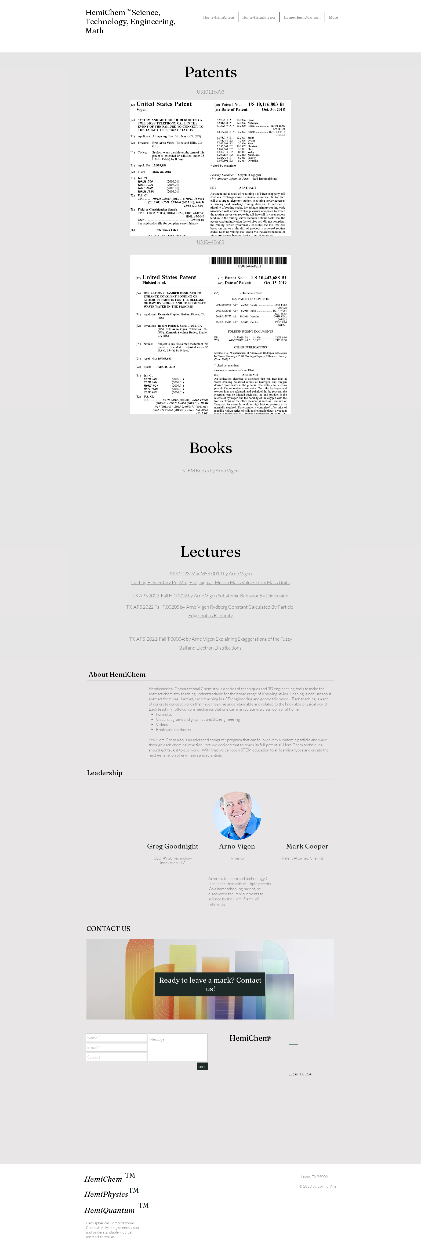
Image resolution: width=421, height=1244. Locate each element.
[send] (202, 1066)
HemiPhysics (106, 1194)
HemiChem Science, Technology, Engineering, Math (130, 21)
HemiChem (103, 1179)
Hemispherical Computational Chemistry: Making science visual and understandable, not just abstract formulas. (113, 1230)
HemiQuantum (109, 1210)
